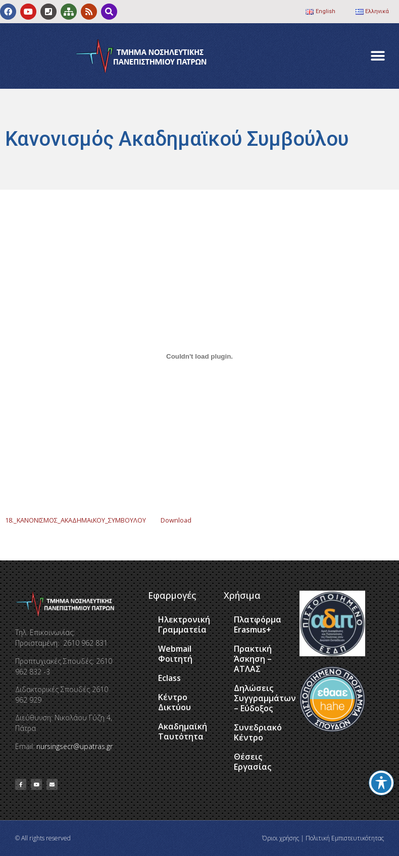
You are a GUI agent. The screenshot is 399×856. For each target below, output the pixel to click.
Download (176, 520)
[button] (377, 56)
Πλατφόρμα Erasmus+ (257, 624)
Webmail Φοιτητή (175, 653)
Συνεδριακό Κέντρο (258, 732)
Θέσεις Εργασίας (252, 761)
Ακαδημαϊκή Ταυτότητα (182, 731)
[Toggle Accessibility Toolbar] (381, 783)
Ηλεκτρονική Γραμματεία (184, 624)
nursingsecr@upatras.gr (74, 746)
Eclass (169, 677)
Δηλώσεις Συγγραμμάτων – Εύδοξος (261, 698)
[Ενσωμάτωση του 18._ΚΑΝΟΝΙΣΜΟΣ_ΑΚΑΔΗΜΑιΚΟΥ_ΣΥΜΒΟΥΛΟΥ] (199, 356)
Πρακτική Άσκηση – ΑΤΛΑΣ (253, 658)
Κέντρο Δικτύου (174, 702)
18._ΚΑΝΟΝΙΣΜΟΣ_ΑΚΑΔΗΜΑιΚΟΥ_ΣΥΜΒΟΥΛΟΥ (75, 520)
